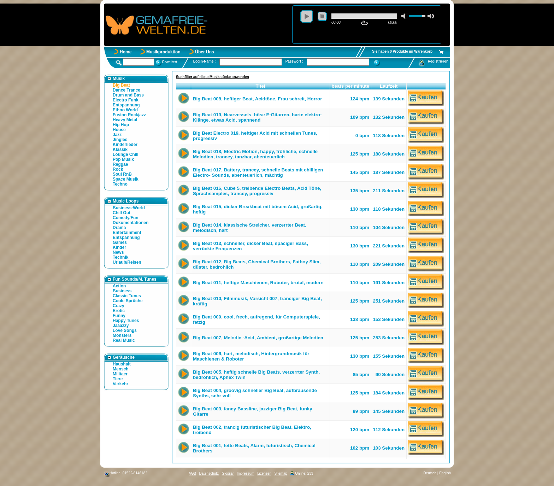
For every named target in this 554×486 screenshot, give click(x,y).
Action (119, 285)
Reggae (120, 164)
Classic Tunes (127, 295)
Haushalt (122, 364)
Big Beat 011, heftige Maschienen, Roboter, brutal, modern (258, 282)
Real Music (124, 340)
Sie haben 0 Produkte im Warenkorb (402, 51)
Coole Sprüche (128, 300)
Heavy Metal (125, 119)
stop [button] (322, 16)
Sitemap (280, 473)
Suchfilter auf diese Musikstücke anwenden (212, 77)
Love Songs (125, 330)
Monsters (122, 335)
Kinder (119, 247)
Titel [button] (260, 86)
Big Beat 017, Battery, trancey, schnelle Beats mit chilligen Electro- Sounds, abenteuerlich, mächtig (258, 172)
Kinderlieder (125, 144)
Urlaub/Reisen (127, 262)
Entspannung (126, 105)
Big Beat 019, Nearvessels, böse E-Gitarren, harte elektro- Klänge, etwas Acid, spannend (257, 117)
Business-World (129, 207)
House (119, 129)
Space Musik (125, 179)
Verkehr (120, 383)
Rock (118, 169)
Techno (120, 184)
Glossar (228, 473)
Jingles (120, 139)
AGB (192, 473)
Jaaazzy (121, 325)
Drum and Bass (128, 95)
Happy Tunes (126, 320)
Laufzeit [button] (388, 86)
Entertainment (127, 232)
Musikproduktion (163, 51)
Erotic (119, 310)
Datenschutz (209, 473)
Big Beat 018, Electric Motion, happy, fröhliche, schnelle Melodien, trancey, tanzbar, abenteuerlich (255, 154)
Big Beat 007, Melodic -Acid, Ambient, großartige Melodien (258, 337)
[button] (183, 86)
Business (122, 290)
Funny (119, 315)
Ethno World (125, 109)
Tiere (118, 378)
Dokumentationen (130, 222)
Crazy (118, 305)
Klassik (120, 149)
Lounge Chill (125, 154)
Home (125, 51)
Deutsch (429, 473)
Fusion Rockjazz (129, 114)
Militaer (120, 373)
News (118, 252)
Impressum (245, 473)
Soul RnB (122, 174)
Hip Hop (121, 124)
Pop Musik (123, 159)
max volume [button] (431, 16)
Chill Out (121, 212)
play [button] (307, 16)
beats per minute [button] (350, 86)
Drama (119, 227)
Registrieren (438, 61)
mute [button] (404, 16)
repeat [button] (364, 23)
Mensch (121, 369)
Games (120, 242)
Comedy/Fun (125, 217)
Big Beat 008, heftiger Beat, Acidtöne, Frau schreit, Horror (257, 98)
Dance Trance (126, 90)
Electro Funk (125, 100)
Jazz (117, 134)
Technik (120, 257)
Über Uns (204, 51)
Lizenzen (264, 473)
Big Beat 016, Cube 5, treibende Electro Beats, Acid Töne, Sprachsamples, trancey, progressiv (257, 191)
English (445, 473)
